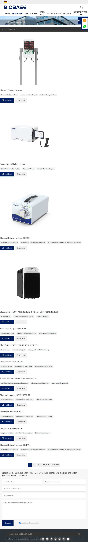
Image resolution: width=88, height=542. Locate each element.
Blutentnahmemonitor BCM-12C (12, 412)
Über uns (42, 13)
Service (67, 13)
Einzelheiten (21, 100)
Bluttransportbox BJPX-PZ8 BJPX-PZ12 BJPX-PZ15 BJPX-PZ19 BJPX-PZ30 (29, 312)
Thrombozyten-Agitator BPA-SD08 (13, 329)
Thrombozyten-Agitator (7, 333)
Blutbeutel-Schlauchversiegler (9, 242)
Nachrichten (54, 13)
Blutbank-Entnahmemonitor (44, 400)
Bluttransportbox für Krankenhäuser (23, 316)
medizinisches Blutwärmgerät (29, 95)
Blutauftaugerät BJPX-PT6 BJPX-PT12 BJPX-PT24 (19, 345)
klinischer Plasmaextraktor (42, 433)
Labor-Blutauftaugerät (19, 350)
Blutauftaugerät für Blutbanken (43, 366)
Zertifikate (31, 13)
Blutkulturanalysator (28, 169)
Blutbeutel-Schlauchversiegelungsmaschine (33, 242)
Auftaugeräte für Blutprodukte (23, 366)
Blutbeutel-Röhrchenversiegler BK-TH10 (15, 238)
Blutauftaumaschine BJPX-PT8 (11, 362)
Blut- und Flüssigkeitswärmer (11, 90)
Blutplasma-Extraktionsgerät (24, 433)
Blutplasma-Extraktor (7, 433)
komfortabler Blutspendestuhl (60, 383)
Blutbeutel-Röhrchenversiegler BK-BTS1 (15, 445)
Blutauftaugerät (5, 350)
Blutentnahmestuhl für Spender (40, 383)
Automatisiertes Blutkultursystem (12, 164)
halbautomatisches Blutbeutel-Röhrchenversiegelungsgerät (64, 242)
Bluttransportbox (5, 316)
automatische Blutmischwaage (24, 400)
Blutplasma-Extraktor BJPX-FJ (11, 428)
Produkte (17, 13)
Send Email (7, 100)
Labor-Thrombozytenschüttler (47, 333)
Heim (7, 13)
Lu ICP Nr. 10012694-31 (34, 539)
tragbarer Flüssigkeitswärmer (48, 95)
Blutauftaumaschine (6, 366)
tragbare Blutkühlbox (42, 316)
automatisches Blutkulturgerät (45, 169)
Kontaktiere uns (80, 13)
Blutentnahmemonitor (7, 400)
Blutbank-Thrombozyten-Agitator (26, 333)
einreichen (8, 523)
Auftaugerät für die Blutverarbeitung (38, 350)
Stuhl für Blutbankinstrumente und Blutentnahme (18, 378)
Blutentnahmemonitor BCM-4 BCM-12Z (15, 395)
